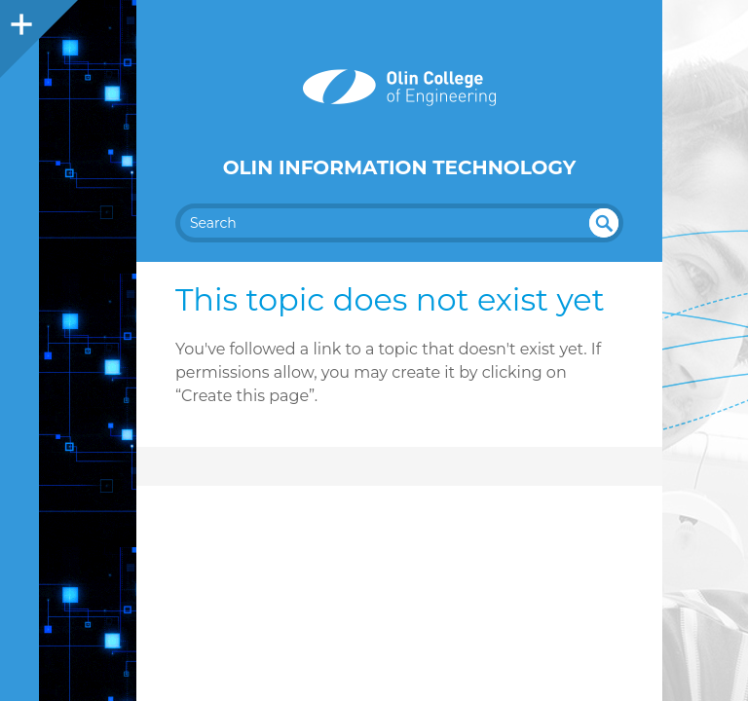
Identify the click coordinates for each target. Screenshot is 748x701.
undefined (603, 223)
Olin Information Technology (400, 167)
